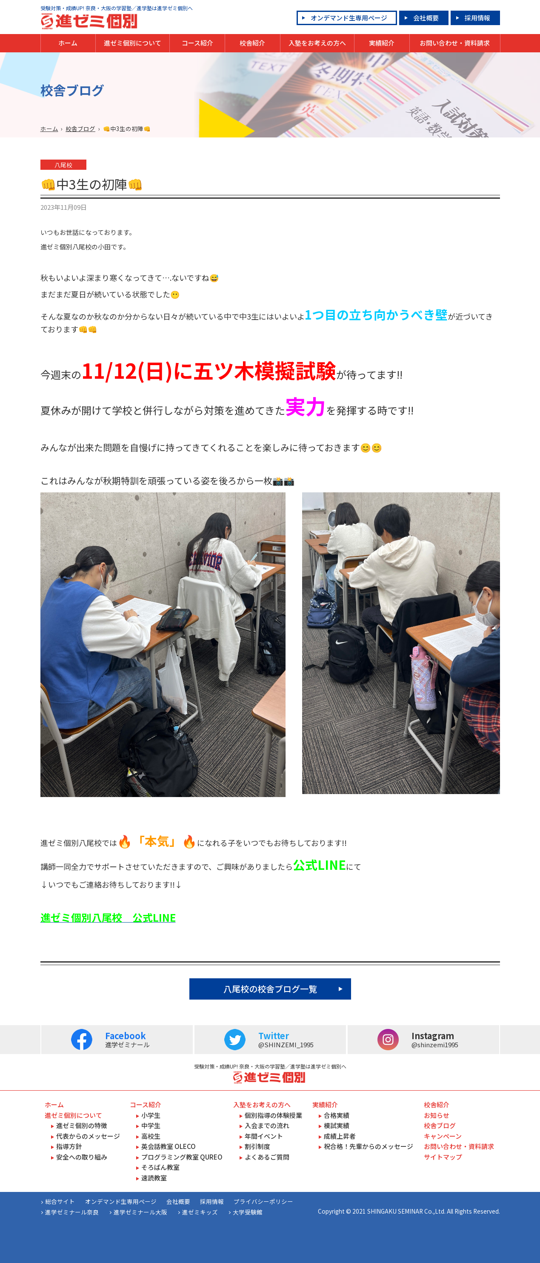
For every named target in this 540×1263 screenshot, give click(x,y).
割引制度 (257, 1146)
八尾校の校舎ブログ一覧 (270, 989)
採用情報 (477, 17)
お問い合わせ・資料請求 (455, 42)
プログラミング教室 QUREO (182, 1156)
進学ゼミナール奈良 (72, 1212)
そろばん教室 (160, 1167)
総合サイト (60, 1201)
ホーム (67, 42)
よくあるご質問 (267, 1156)
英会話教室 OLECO (168, 1146)
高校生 (150, 1136)
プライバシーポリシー (263, 1201)
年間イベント (264, 1136)
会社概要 (426, 17)
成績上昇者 (340, 1136)
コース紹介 (197, 42)
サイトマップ (443, 1156)
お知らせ (436, 1115)
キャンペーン (443, 1136)
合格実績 (336, 1115)
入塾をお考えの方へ (317, 42)
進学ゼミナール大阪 (140, 1212)
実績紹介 (381, 42)
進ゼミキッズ (200, 1212)
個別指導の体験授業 (273, 1115)
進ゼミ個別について (132, 42)
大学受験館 (248, 1212)
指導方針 (69, 1146)
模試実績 (336, 1125)
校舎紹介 (252, 42)
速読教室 (154, 1177)
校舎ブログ (80, 128)
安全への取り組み (81, 1156)
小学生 (150, 1115)
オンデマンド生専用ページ (349, 17)
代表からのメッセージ (88, 1136)
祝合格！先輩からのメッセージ (368, 1146)
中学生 (150, 1125)
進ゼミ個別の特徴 (81, 1125)
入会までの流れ (267, 1125)
